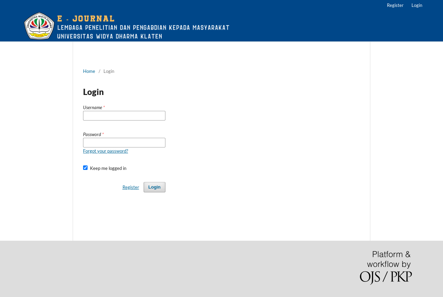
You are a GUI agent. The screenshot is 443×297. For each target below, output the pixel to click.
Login (417, 5)
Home (89, 71)
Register (395, 5)
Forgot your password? (105, 151)
